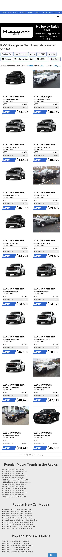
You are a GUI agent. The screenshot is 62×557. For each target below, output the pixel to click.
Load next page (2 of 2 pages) (31, 455)
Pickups (6, 59)
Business (23, 12)
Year (32, 54)
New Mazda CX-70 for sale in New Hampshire (17, 518)
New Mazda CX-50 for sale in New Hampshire (17, 511)
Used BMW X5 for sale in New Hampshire (15, 543)
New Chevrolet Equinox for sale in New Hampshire (18, 526)
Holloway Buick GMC (24, 59)
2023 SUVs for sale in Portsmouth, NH (14, 493)
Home (4, 12)
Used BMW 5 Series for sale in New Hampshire (17, 552)
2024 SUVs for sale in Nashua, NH (13, 490)
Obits (43, 12)
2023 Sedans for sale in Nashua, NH (14, 497)
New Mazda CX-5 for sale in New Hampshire (16, 509)
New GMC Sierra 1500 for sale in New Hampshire (18, 522)
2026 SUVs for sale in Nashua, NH (13, 469)
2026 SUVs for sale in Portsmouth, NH (14, 471)
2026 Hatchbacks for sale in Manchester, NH (16, 482)
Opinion (37, 12)
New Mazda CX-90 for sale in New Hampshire (17, 516)
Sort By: (55, 59)
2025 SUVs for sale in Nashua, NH (13, 486)
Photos (49, 12)
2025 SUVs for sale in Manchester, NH (14, 484)
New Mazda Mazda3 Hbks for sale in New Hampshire (19, 520)
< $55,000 (42, 59)
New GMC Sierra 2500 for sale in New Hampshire (18, 524)
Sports (30, 12)
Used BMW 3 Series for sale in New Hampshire (17, 545)
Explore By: (6, 54)
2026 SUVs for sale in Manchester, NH (14, 476)
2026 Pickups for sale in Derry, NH (13, 478)
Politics (15, 12)
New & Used (20, 54)
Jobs (55, 12)
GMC (42, 54)
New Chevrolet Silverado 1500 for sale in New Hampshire (17, 529)
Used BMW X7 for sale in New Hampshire (15, 549)
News (10, 12)
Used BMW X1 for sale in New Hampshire (15, 547)
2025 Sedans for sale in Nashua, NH (14, 488)
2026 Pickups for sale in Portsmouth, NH (15, 480)
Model (52, 54)
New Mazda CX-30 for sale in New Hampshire (17, 514)
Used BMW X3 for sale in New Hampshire (15, 541)
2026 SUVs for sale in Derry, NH (12, 473)
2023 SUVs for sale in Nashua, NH (13, 495)
